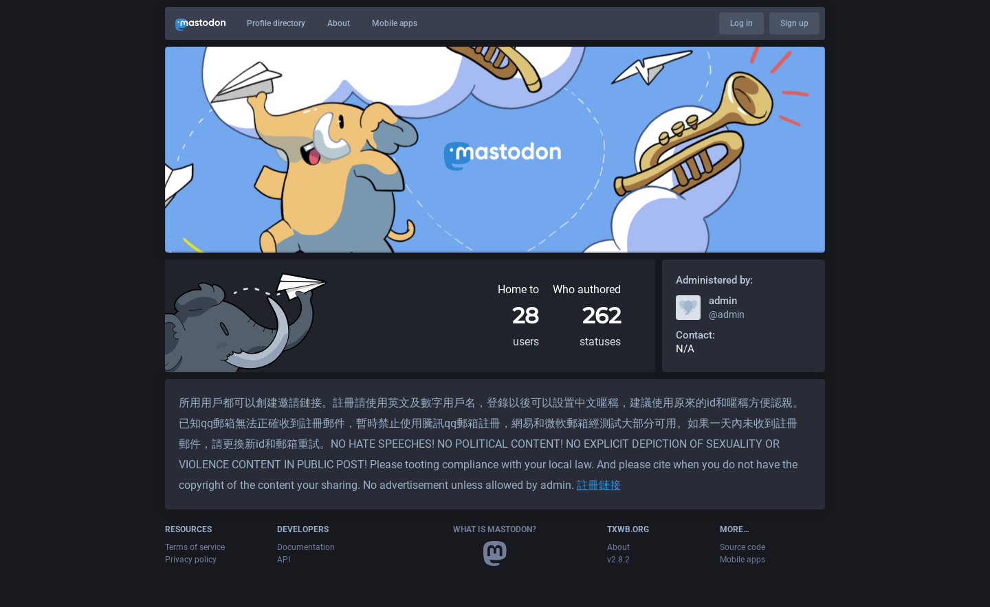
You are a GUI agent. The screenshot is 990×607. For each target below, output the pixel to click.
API (283, 559)
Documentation (306, 547)
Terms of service (195, 547)
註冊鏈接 (599, 485)
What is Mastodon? (494, 529)
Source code (742, 547)
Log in (741, 23)
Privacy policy (191, 559)
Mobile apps (394, 23)
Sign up (794, 23)
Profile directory (276, 23)
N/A (685, 349)
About (338, 23)
